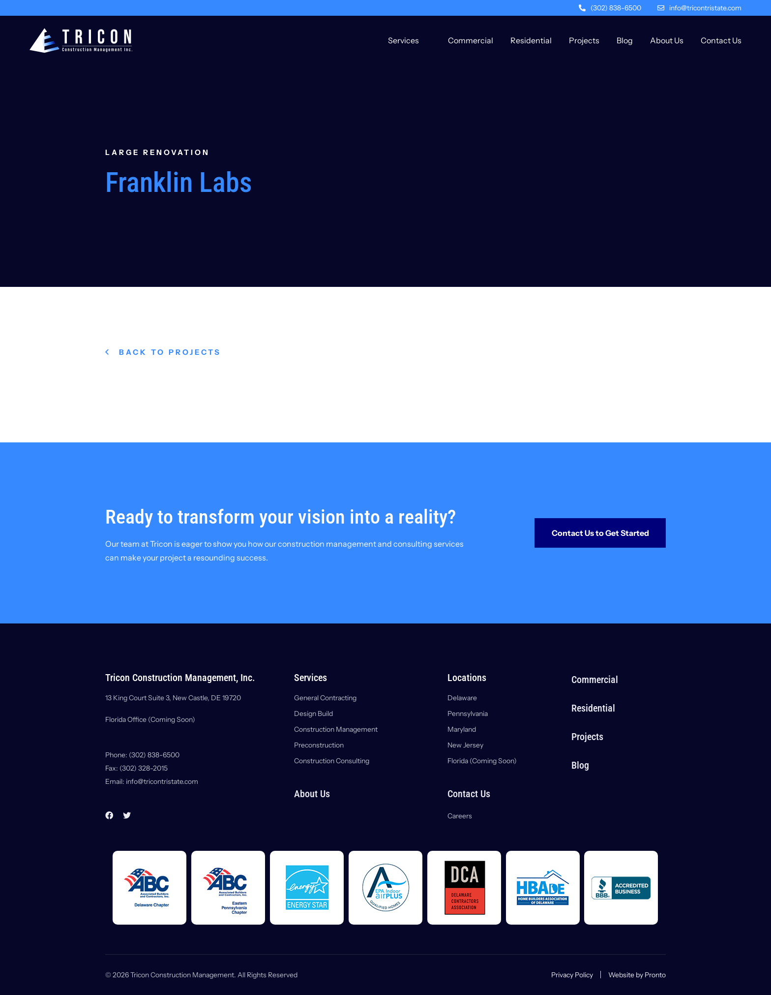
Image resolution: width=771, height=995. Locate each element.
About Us (666, 40)
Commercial (470, 40)
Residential (531, 40)
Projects (584, 40)
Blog (625, 40)
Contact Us (721, 40)
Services (403, 40)
